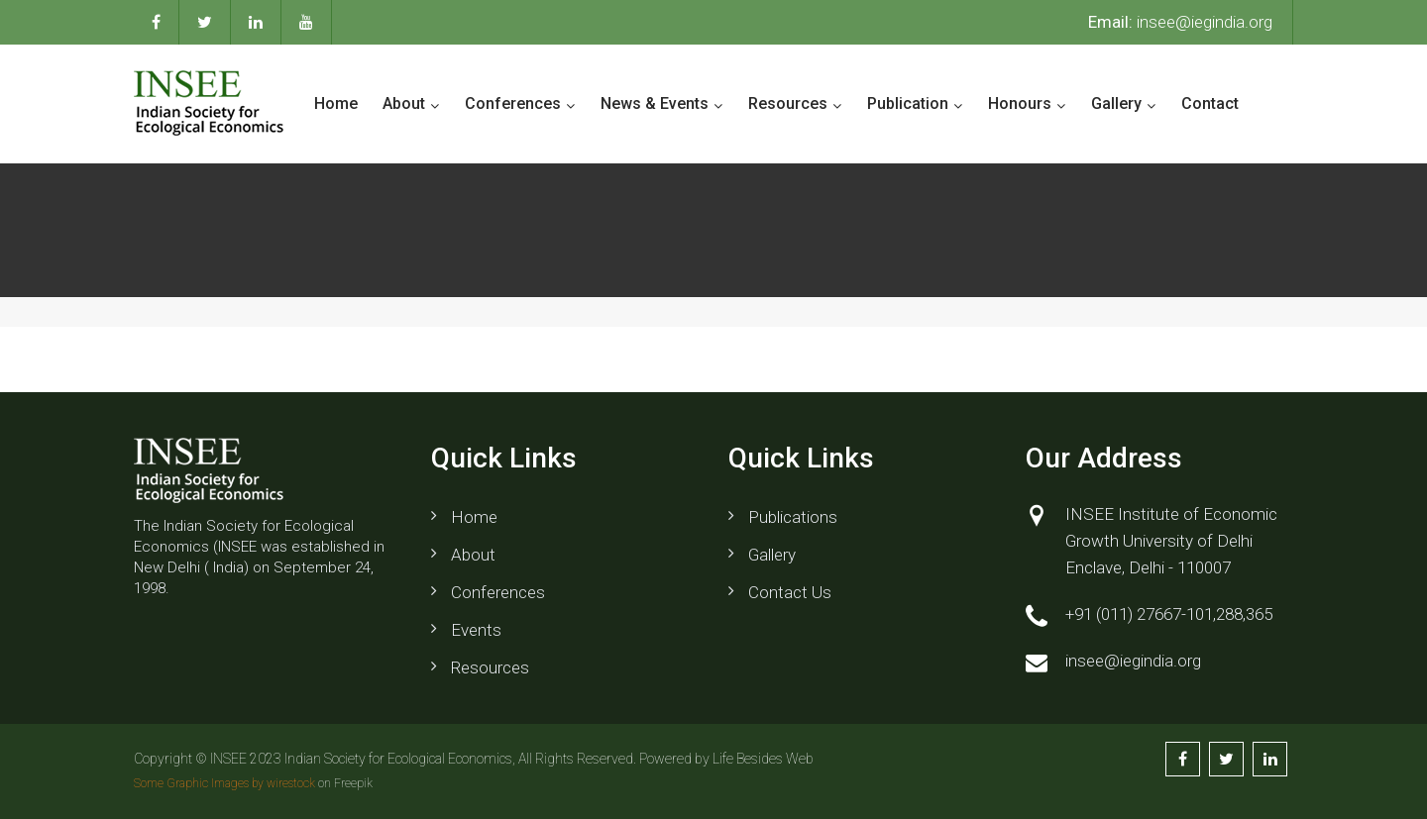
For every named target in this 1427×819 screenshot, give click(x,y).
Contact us (789, 592)
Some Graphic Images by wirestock (224, 783)
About (404, 103)
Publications (792, 517)
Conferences (513, 103)
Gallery (1116, 103)
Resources (787, 103)
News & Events (655, 103)
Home (336, 103)
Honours (1019, 103)
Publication (907, 103)
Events (476, 630)
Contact (1210, 103)
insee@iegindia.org (1180, 22)
